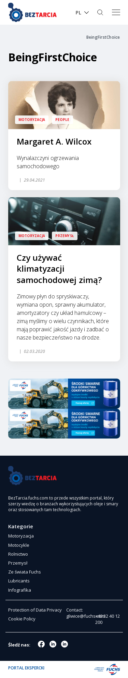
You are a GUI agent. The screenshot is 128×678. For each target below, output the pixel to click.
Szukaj (101, 12)
